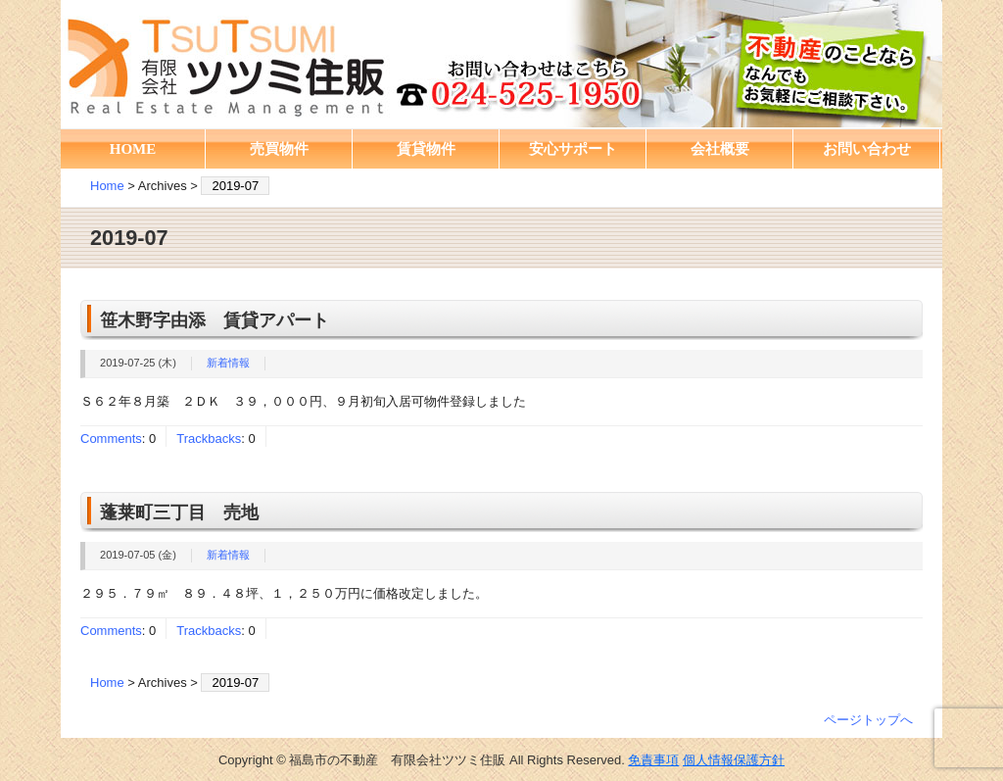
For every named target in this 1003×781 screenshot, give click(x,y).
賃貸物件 (426, 149)
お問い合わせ (867, 149)
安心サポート (573, 149)
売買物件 (279, 149)
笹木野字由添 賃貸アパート (214, 320)
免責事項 (653, 760)
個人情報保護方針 (734, 760)
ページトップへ (868, 719)
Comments (111, 438)
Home (107, 185)
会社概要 (720, 149)
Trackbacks (208, 438)
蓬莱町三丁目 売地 (179, 512)
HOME (133, 149)
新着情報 (228, 362)
